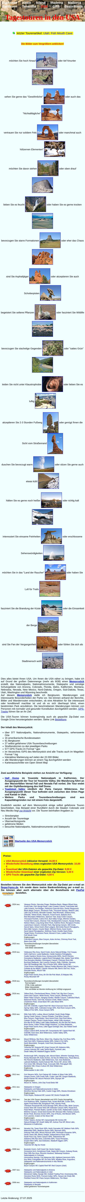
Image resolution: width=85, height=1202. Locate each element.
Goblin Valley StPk (60, 1033)
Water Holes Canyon (32, 998)
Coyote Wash (44, 929)
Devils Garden (54, 1149)
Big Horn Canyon (67, 994)
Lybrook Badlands (31, 1062)
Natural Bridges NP (31, 1122)
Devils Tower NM (30, 1135)
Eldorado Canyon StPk (59, 1108)
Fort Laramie (29, 1116)
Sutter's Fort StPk (61, 1041)
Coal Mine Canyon (31, 939)
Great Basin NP (44, 1002)
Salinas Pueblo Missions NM (55, 966)
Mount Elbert (55, 1056)
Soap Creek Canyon (64, 917)
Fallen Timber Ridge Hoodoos (45, 1025)
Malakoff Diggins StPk (59, 1141)
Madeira (56, 3)
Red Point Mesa (65, 1018)
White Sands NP (64, 964)
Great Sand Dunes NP (46, 1112)
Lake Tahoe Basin (47, 1049)
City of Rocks (56, 1114)
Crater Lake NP (55, 1076)
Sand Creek (45, 952)
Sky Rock (40, 1039)
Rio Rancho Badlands (32, 1060)
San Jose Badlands (62, 1060)
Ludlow (39, 1014)
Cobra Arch (43, 919)
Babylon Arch (66, 915)
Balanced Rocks (30, 1000)
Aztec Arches (55, 939)
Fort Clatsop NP (45, 1074)
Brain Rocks (28, 1025)
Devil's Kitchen (67, 956)
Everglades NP (38, 1159)
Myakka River (61, 1159)
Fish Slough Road (40, 906)
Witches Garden (69, 919)
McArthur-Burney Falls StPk (34, 1091)
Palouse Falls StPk (31, 1133)
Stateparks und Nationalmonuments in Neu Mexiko (43, 1161)
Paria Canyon (55, 996)
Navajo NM (42, 1174)
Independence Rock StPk (59, 1135)
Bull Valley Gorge (55, 919)
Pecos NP (57, 1062)
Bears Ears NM (30, 941)
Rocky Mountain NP (31, 977)
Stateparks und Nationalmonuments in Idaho (41, 1089)
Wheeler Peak (41, 1064)
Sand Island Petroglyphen (34, 931)
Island (41, 3)
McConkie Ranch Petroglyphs (67, 927)
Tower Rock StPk (40, 1128)
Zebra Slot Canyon (31, 996)
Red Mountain (58, 913)
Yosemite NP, (29, 1145)
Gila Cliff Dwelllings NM (33, 964)
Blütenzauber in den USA (33, 1070)
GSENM (34, 1006)
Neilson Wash (29, 923)
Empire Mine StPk (31, 1141)
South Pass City (30, 1137)
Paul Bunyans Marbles (32, 960)
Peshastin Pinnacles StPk (66, 1133)
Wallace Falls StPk (71, 1128)
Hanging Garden (47, 998)
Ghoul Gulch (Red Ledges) (45, 927)
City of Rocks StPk (50, 964)
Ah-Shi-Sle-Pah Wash (51, 975)
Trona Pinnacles (61, 1139)
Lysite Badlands (43, 954)
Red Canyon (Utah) (59, 1166)
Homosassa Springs (31, 1157)
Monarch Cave (54, 933)
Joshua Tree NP (59, 1122)
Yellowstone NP (59, 1137)
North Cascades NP (55, 1128)
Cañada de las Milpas (32, 968)
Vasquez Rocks (30, 904)
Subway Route (71, 1151)
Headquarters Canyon (59, 921)
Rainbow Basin (55, 904)
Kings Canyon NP (51, 1047)
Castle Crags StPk (53, 1091)
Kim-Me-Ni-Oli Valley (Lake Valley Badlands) (41, 1022)
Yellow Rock (28, 994)
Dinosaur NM (61, 1112)
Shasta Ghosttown (68, 1091)
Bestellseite (73, 6)
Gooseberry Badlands (32, 958)
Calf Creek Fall (42, 1149)
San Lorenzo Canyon (48, 962)
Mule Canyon (73, 1106)
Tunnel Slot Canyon (31, 921)
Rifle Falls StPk (30, 1014)
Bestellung (60, 719)
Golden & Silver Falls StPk (62, 1074)
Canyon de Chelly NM (66, 1176)
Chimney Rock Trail (68, 939)
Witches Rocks (55, 929)
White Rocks (44, 996)
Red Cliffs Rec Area (31, 1153)
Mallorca (74, 3)
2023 (14, 944)
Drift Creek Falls (42, 1076)
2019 (14, 952)
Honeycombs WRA (54, 956)
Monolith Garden (45, 913)
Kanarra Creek (50, 1000)
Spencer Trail (51, 917)
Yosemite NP (29, 1047)
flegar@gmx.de (9, 887)
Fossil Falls (28, 906)
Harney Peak (60, 1104)
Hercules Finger (43, 904)
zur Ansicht (25, 810)
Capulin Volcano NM (49, 968)
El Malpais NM (66, 975)
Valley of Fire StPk (31, 1010)
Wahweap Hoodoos (62, 1153)
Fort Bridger (39, 908)
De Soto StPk (50, 1159)
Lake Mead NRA (57, 1002)
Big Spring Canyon (59, 925)
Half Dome (12, 778)
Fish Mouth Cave (30, 935)
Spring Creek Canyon (32, 1016)
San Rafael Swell (70, 1027)
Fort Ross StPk (69, 1039)
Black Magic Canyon (32, 911)
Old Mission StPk (68, 1114)
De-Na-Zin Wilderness (59, 1058)
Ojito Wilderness (48, 1060)
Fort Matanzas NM (47, 1157)
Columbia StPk (49, 1139)
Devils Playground (72, 908)
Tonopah (41, 1043)
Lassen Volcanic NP (31, 1049)
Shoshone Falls (47, 911)
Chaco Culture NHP (31, 1031)
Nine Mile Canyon (31, 929)
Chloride (27, 915)
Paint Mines (28, 1110)
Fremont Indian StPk (49, 1176)
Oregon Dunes (29, 1076)
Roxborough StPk (31, 1056)
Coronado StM (53, 1064)
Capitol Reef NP (44, 1006)
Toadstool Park (45, 1102)
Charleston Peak (30, 1002)
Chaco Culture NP (42, 1066)
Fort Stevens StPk (31, 1074)
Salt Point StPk (30, 1041)
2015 (14, 1014)
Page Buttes (39, 1018)
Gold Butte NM (71, 906)
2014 (14, 1039)
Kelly (59, 962)
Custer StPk (69, 1102)
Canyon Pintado (48, 1016)
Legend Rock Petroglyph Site (53, 958)
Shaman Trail (45, 921)
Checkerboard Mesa (42, 994)
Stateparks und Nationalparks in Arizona (39, 1170)
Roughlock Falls (48, 1104)
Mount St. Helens (30, 1083)
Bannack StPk (60, 1130)
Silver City (48, 1039)
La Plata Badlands (65, 1025)
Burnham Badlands (31, 962)
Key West (27, 1159)
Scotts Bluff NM (58, 1102)
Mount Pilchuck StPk (46, 1079)
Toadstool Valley (15, 789)
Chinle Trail (55, 994)
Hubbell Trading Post (56, 1174)
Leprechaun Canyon (32, 925)
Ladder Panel (66, 933)
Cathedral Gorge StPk (47, 1008)
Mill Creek (71, 925)
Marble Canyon (60, 998)
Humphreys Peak (43, 1151)
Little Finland (29, 908)
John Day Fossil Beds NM (48, 1083)
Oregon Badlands (69, 1076)
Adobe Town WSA (72, 958)
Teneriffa (29, 6)
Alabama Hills (64, 1047)
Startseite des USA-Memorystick (33, 841)
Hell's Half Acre (30, 954)
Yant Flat (41, 1000)
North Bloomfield (30, 1043)
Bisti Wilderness (46, 1033)
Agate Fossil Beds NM (32, 1104)
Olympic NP (59, 1079)
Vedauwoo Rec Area (32, 952)
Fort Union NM (29, 1064)
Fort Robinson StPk (31, 1102)
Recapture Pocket (73, 923)
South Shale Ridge (62, 1014)
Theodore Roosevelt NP (33, 1106)
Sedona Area (70, 913)
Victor (73, 968)
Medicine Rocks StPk (45, 1130)
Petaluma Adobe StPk (45, 1041)
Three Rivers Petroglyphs (34, 966)
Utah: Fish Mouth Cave (57, 33)
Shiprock (45, 915)
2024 (14, 904)
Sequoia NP (39, 1047)
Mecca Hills (63, 1106)
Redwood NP (39, 1095)
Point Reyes (28, 1095)
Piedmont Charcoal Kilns (54, 908)
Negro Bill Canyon (58, 1151)
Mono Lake (70, 1122)
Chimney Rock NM (65, 960)
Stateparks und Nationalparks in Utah (38, 1172)
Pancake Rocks (30, 971)
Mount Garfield (48, 1014)
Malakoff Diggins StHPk (46, 1051)
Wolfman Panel (50, 931)
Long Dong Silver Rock (44, 923)
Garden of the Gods (54, 1110)
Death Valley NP (30, 1051)
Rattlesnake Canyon (70, 1110)
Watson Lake (73, 911)
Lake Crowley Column (56, 906)
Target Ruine (29, 933)
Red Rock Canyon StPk (66, 1008)
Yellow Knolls (36, 915)
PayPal (80, 890)
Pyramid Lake (60, 1049)
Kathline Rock (59, 923)
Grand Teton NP (30, 1108)
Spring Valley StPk (31, 1008)
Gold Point (49, 1043)
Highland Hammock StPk (65, 1157)
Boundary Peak (60, 1043)
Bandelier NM (29, 1066)
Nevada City (28, 1128)
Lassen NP (49, 1095)
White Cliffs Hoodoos (62, 1020)
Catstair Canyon (30, 1020)
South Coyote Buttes (45, 1020)
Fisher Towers (29, 1120)
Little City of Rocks (31, 913)
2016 (14, 994)
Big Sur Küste (40, 1145)
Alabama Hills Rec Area (33, 1139)
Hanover (72, 962)
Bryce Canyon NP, (31, 1166)
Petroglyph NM (65, 1064)
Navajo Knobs (74, 921)
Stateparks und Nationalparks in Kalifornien (40, 1182)
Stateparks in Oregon (32, 1087)
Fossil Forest (55, 915)
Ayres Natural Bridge (58, 952)
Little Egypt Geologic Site (53, 1027)
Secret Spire (29, 927)
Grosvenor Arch (30, 1151)
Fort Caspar (71, 952)
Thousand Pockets (31, 919)
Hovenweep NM (71, 1174)
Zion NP (27, 1006)
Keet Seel (35, 1033)
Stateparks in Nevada (32, 1184)
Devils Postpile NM (61, 1095)
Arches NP (44, 1031)
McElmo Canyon (30, 1112)
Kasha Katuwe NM (46, 1062)
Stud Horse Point (51, 1018)
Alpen (26, 3)
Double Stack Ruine (65, 931)
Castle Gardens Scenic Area (35, 956)
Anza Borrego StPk (50, 1106)
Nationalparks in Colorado (34, 1155)
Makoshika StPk (30, 1130)
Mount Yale (41, 971)
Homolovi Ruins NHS (32, 1176)
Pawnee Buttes (40, 1110)
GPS (56, 6)
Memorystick (76, 681)
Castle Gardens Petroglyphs (60, 954)
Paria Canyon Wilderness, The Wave (53, 1178)
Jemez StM (66, 1062)
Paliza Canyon (72, 966)
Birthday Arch (66, 996)
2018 (14, 981)
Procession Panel (41, 933)
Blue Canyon (44, 939)
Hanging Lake (44, 1056)
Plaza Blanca (74, 1058)
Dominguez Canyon (49, 960)
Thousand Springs (61, 911)
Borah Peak (28, 1114)
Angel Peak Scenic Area (33, 975)
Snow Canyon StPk (46, 1010)
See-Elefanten (44, 1141)
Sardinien (9, 6)
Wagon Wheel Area (69, 904)
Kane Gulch (66, 929)
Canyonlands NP (55, 1031)
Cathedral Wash (73, 998)
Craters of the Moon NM (44, 1116)
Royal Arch (73, 1108)
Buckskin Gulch (30, 1149)
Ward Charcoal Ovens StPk (61, 1006)
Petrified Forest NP (31, 1178)
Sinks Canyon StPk (44, 1137)
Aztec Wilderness (30, 1035)
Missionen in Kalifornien (33, 1124)
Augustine (71, 1159)
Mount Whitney (29, 1039)
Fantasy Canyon (73, 1112)
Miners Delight (43, 1135)
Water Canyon (62, 1000)
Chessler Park (46, 925)
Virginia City (57, 1039)
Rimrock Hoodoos (47, 1153)
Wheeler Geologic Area (70, 1056)
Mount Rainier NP (31, 1079)
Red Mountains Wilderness (34, 917)
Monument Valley (30, 1174)
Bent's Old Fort (64, 968)
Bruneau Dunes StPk (42, 1114)
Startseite (9, 3)
